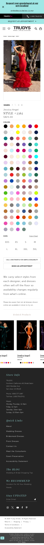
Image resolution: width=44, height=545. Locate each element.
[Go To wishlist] (9, 28)
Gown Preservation (15, 456)
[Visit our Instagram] (7, 507)
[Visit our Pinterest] (26, 507)
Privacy (26, 522)
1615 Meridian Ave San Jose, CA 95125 (22, 10)
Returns (7, 522)
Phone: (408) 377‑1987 (14, 394)
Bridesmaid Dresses (15, 436)
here (23, 542)
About (9, 426)
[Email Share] (21, 105)
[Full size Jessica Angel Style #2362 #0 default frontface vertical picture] (22, 66)
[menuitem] (11, 16)
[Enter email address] (21, 499)
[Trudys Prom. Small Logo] (11, 16)
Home (4, 36)
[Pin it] (18, 105)
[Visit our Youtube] (17, 507)
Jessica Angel (11, 36)
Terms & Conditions (12, 525)
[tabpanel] (22, 66)
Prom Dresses (12, 441)
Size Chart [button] (33, 236)
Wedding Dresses (14, 431)
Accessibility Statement (17, 461)
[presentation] (11, 335)
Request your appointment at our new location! (22, 4)
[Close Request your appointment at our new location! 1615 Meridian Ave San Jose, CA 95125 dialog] (3, 7)
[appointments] (22, 21)
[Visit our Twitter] (12, 507)
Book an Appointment (22, 266)
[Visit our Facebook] (22, 507)
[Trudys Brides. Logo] (22, 28)
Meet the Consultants (16, 451)
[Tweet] (15, 105)
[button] (40, 28)
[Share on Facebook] (12, 105)
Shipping (17, 522)
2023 (17, 36)
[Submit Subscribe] (35, 499)
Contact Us (11, 446)
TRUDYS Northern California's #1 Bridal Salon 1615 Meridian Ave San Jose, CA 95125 (19, 385)
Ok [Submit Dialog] (2, 538)
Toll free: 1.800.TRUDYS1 (15, 396)
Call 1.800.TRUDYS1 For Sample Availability (22, 260)
